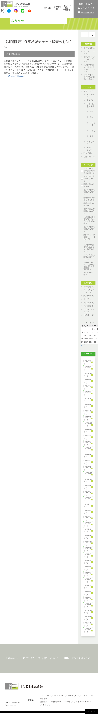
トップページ (45, 696)
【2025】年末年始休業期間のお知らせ (89, 77)
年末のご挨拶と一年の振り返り (89, 59)
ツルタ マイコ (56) (89, 310)
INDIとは (47, 8)
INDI (85, 153)
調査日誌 (90, 142)
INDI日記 (90, 95)
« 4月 (83, 345)
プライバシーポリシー (83, 702)
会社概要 (43, 702)
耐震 (92, 136)
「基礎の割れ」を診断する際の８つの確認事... (89, 265)
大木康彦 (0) (88, 306)
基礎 (92, 112)
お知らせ (87, 157)
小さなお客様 (89, 48)
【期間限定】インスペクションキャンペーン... (89, 68)
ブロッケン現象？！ (89, 52)
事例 (88, 100)
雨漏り (92, 131)
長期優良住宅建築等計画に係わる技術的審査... (89, 220)
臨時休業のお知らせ (89, 185)
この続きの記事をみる (14, 76)
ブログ (86, 91)
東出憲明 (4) (88, 287)
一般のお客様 (57, 8)
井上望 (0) (87, 299)
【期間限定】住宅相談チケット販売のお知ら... (89, 248)
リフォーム (92, 124)
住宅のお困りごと (90, 105)
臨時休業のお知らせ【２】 (89, 199)
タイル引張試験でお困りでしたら (89, 257)
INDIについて (59, 696)
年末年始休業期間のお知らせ (89, 178)
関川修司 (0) (88, 296)
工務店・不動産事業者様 (66, 8)
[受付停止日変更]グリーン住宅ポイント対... (89, 238)
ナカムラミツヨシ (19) (89, 291)
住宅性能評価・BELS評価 (61, 702)
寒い (92, 117)
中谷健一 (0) (88, 315)
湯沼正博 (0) (88, 303)
